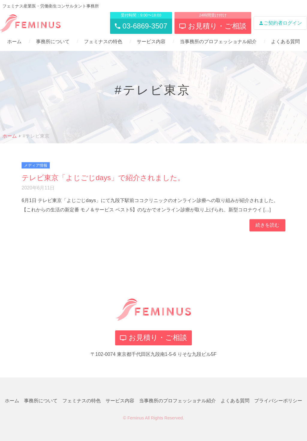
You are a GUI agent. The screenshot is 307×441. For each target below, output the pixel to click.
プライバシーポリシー (278, 400)
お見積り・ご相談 (153, 337)
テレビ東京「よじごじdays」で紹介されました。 (103, 178)
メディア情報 (35, 165)
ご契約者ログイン (280, 22)
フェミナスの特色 (103, 41)
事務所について (53, 41)
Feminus (135, 418)
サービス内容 (151, 41)
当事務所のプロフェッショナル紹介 (218, 41)
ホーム (14, 41)
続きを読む (267, 225)
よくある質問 (285, 41)
